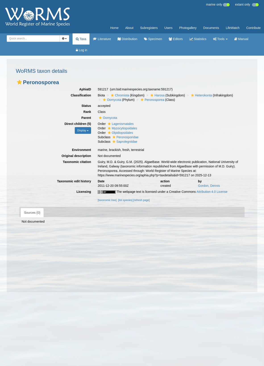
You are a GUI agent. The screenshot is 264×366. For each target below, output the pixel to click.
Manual (241, 39)
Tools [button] (220, 39)
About (129, 28)
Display (83, 130)
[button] (19, 82)
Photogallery (188, 28)
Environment (81, 150)
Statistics (197, 39)
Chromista (119, 95)
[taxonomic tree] (107, 200)
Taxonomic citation (77, 162)
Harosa (156, 95)
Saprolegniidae (124, 141)
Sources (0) (32, 212)
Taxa (81, 39)
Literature (102, 39)
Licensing (84, 191)
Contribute (253, 28)
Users (168, 28)
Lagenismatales (120, 124)
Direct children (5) (77, 124)
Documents (211, 28)
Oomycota (111, 100)
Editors (176, 39)
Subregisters (149, 28)
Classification (81, 95)
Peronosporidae (125, 137)
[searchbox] (32, 38)
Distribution (127, 39)
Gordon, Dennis (209, 185)
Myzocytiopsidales (122, 128)
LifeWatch (233, 28)
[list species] (125, 200)
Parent (86, 118)
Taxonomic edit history (74, 181)
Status (86, 106)
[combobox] (33, 38)
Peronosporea (151, 100)
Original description (76, 156)
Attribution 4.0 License (211, 191)
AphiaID (85, 89)
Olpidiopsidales (120, 132)
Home (114, 28)
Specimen (153, 39)
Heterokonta (201, 95)
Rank (87, 112)
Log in (81, 50)
